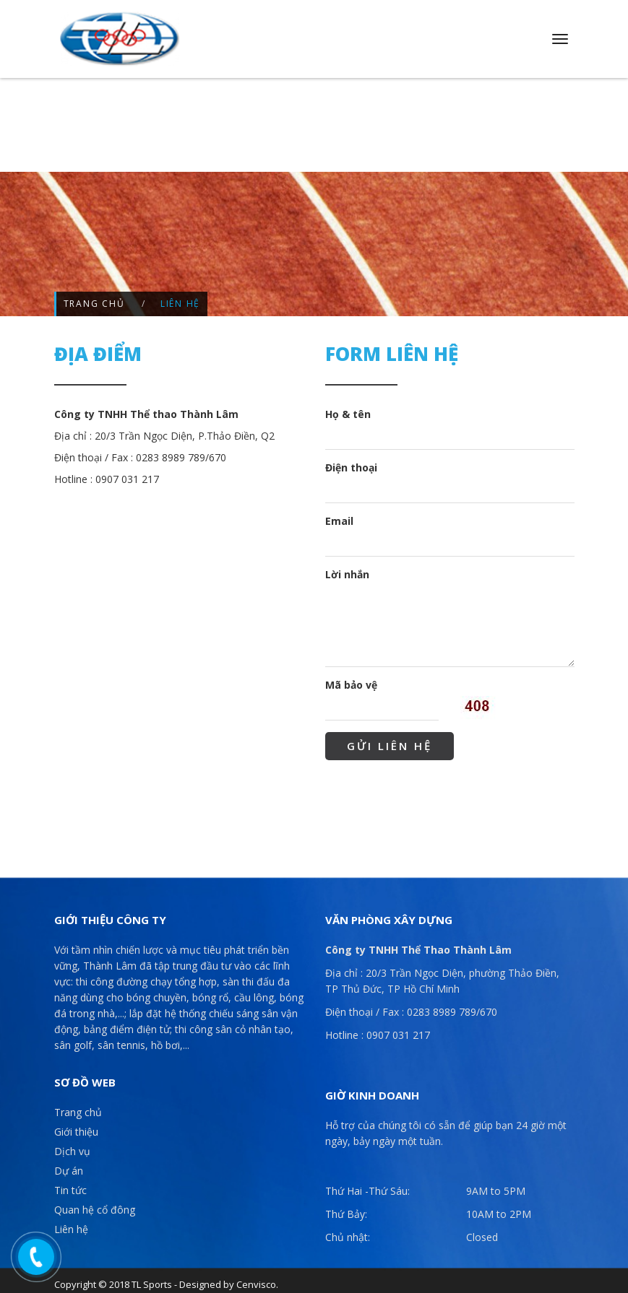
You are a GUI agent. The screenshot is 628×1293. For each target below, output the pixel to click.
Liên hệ (71, 1224)
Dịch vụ (72, 1146)
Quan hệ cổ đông (94, 1204)
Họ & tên (348, 408)
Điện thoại (351, 462)
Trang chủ (94, 298)
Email (339, 515)
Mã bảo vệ (351, 679)
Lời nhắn (347, 568)
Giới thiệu (76, 1126)
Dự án (68, 1165)
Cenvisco (256, 1279)
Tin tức (70, 1185)
